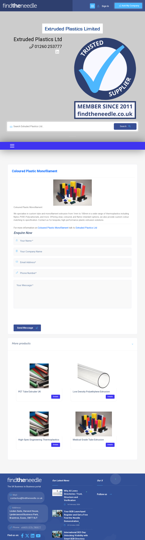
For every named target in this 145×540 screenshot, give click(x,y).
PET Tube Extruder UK (29, 391)
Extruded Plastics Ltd (38, 39)
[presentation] (34, 316)
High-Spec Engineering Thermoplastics (38, 439)
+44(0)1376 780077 (31, 527)
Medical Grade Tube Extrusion (88, 439)
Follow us (104, 494)
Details (55, 397)
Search (125, 126)
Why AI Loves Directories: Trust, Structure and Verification (73, 496)
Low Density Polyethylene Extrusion (91, 391)
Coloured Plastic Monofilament (53, 227)
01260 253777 (45, 46)
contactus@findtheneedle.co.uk (26, 498)
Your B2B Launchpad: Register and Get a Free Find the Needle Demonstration (76, 516)
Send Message (27, 327)
